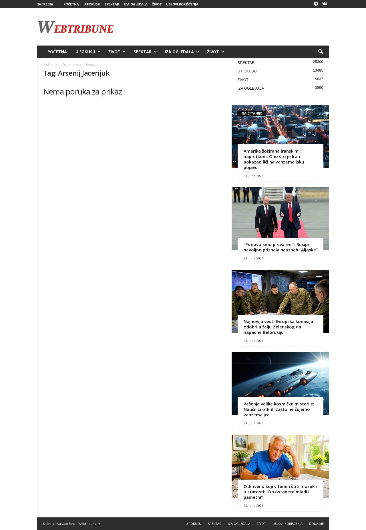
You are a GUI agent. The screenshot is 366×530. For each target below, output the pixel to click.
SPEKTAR (112, 4)
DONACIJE (316, 523)
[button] (320, 52)
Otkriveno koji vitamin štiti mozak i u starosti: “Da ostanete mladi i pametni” (280, 491)
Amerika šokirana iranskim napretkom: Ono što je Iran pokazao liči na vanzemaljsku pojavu (274, 159)
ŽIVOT (157, 4)
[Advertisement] (225, 27)
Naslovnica (50, 64)
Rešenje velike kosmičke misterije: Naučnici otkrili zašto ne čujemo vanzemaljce (279, 409)
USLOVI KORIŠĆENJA (182, 4)
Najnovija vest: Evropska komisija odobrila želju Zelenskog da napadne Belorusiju (278, 326)
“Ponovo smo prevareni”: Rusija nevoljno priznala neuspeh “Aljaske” (281, 247)
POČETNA (71, 4)
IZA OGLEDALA (136, 4)
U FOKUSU (91, 4)
